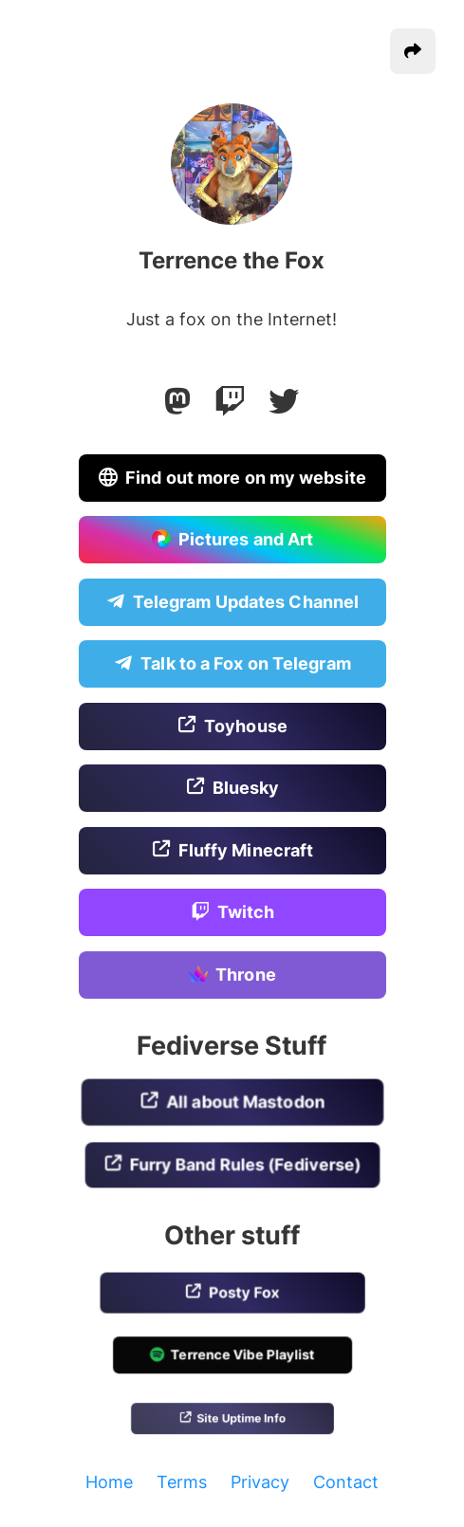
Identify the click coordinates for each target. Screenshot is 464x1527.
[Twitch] (229, 401)
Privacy (260, 1482)
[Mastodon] (177, 401)
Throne (232, 976)
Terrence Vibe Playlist (232, 1357)
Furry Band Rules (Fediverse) (232, 1165)
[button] (413, 51)
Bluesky (232, 789)
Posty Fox (232, 1293)
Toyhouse (232, 726)
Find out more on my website (232, 478)
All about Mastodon (232, 1103)
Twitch (232, 913)
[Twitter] (283, 401)
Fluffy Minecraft (232, 850)
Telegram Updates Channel (231, 602)
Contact (346, 1482)
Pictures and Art (232, 540)
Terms (182, 1482)
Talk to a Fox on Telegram (232, 664)
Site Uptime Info (232, 1419)
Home (109, 1482)
